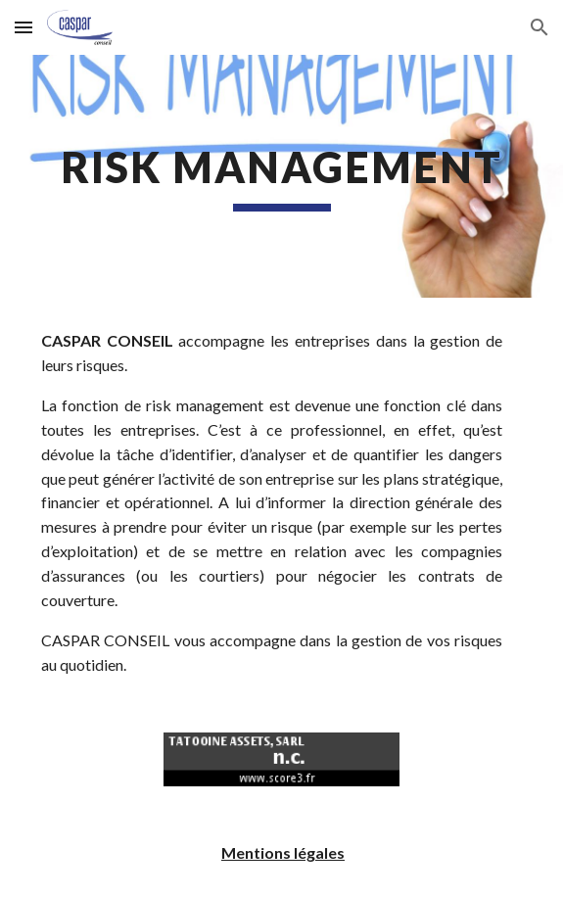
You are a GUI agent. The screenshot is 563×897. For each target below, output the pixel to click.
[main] (281, 176)
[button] (23, 27)
